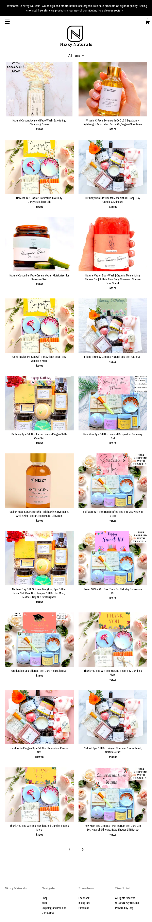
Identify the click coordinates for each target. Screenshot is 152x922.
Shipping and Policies (54, 908)
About (45, 903)
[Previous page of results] (69, 849)
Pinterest (84, 908)
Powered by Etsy (124, 908)
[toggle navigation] (7, 22)
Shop (45, 898)
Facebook (84, 898)
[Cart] (147, 23)
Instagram (84, 903)
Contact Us (48, 913)
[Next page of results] (83, 849)
